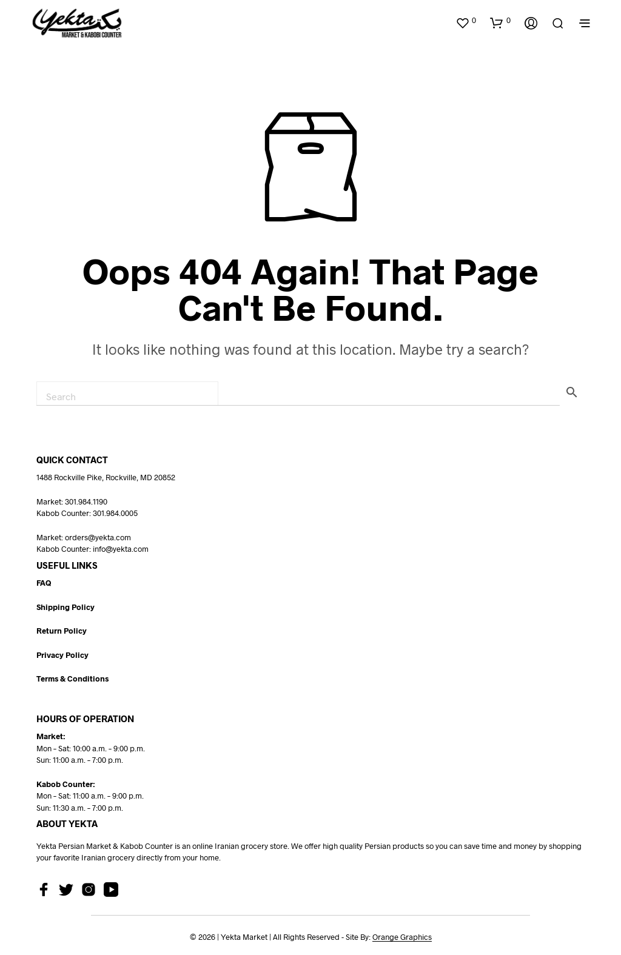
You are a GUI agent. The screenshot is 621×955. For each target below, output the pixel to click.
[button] (465, 21)
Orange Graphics (402, 937)
